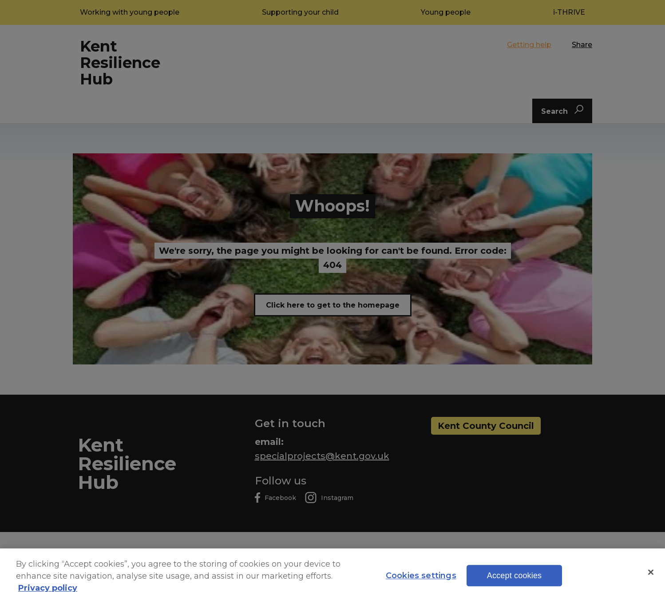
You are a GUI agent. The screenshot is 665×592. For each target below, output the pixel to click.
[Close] (651, 578)
